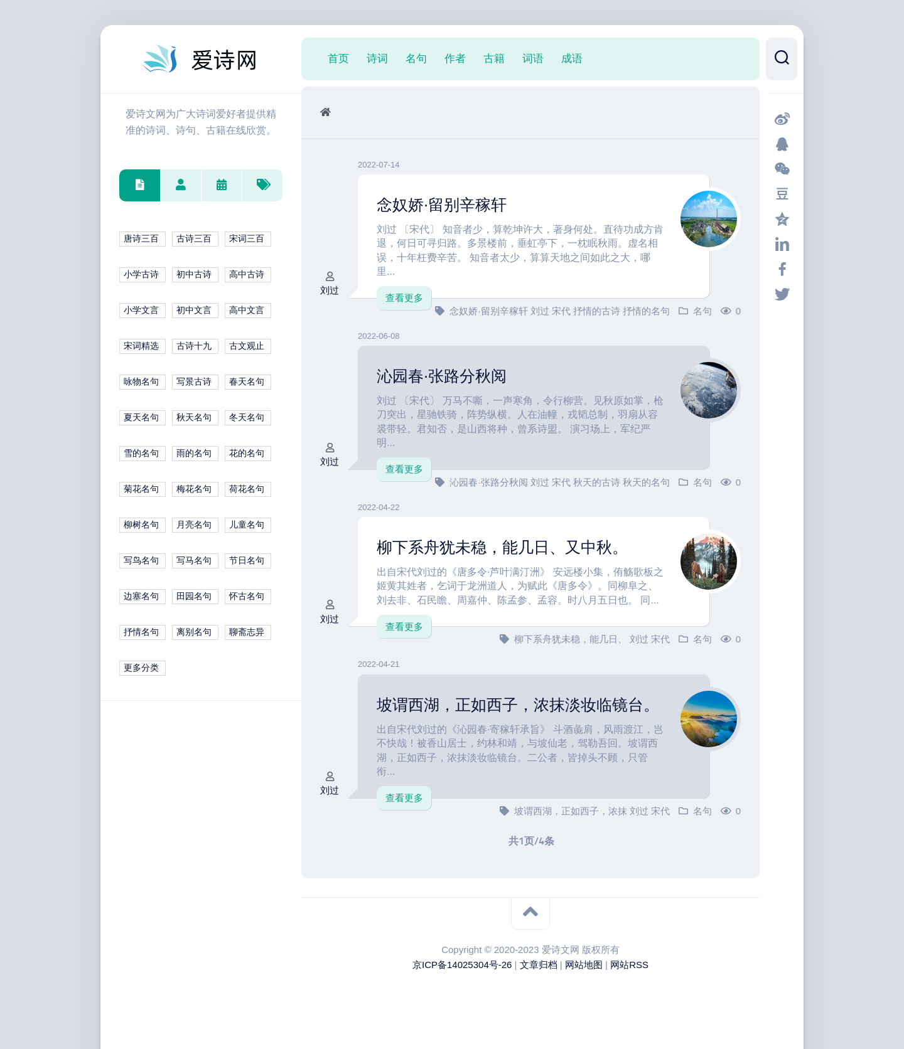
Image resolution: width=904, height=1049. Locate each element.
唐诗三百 (141, 238)
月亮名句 (194, 524)
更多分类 (141, 668)
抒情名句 (141, 632)
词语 (533, 58)
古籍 (494, 58)
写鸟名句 (141, 560)
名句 (416, 58)
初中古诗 (194, 274)
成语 (572, 58)
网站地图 (584, 972)
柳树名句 (141, 524)
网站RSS (629, 972)
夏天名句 (141, 417)
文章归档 (538, 972)
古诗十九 (194, 346)
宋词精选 (141, 346)
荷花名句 (246, 489)
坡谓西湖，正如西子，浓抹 (572, 818)
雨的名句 (194, 453)
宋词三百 (246, 238)
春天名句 (246, 381)
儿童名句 (246, 524)
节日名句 (246, 560)
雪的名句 (141, 453)
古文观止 (246, 346)
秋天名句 (194, 417)
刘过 (329, 290)
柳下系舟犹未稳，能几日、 (572, 639)
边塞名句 (141, 596)
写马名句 (194, 560)
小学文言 (141, 310)
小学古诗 (141, 274)
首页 (338, 58)
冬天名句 (246, 417)
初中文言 (194, 310)
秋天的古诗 (598, 481)
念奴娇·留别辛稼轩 (444, 204)
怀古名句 (246, 596)
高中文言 (246, 310)
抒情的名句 (646, 310)
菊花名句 (141, 489)
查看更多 (404, 297)
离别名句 (194, 632)
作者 (455, 58)
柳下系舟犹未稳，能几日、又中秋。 (507, 547)
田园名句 (194, 596)
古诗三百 (194, 238)
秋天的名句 (646, 481)
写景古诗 (194, 381)
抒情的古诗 (598, 310)
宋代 (562, 310)
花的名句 (246, 453)
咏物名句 (141, 381)
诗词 (377, 58)
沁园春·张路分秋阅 (444, 375)
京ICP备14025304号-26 (462, 972)
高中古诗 (246, 274)
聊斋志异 (246, 632)
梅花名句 (194, 489)
